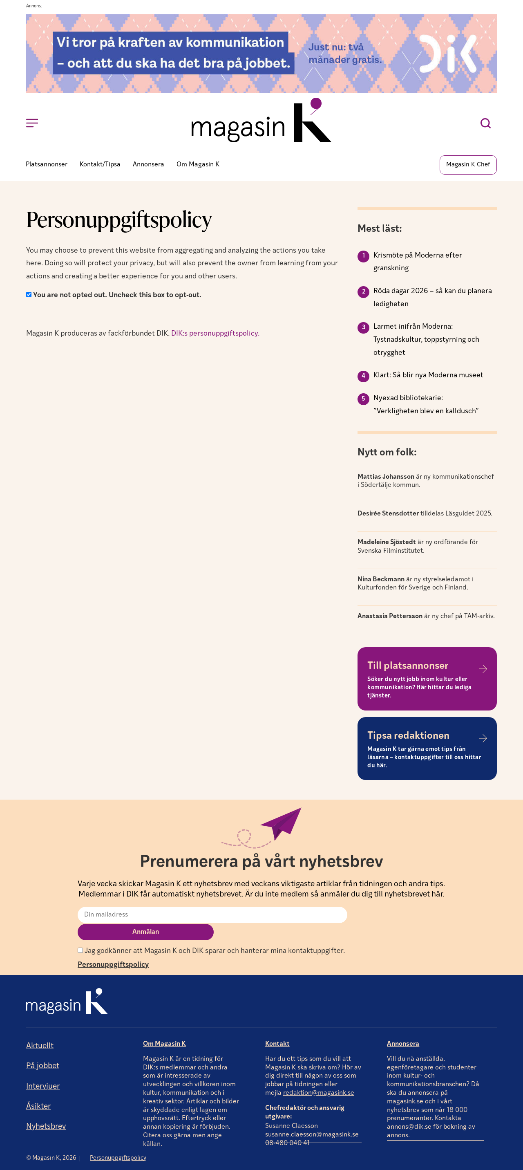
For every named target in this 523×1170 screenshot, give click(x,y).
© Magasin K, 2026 (51, 1142)
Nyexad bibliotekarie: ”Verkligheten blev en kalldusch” (426, 406)
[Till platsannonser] (483, 670)
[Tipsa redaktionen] (483, 739)
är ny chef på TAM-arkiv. (426, 617)
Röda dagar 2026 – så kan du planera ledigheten (432, 299)
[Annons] (261, 90)
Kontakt (277, 1027)
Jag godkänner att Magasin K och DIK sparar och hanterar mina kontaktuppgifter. (211, 934)
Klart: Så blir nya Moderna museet (428, 376)
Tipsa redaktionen (408, 737)
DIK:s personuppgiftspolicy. (216, 334)
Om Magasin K (164, 1027)
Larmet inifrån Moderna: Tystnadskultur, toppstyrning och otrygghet (426, 341)
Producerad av (471, 1163)
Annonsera (403, 1027)
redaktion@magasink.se (318, 1077)
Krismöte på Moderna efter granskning (417, 263)
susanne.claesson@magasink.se (312, 1119)
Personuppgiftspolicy (113, 948)
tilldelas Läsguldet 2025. (425, 515)
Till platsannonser (408, 667)
